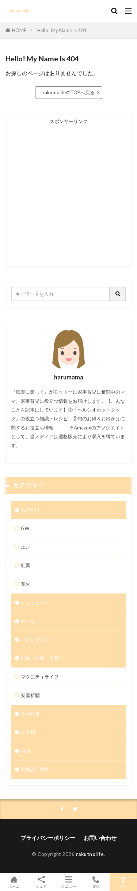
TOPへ (123, 882)
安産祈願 (30, 695)
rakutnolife (90, 854)
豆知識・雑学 (35, 769)
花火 (25, 584)
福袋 (25, 751)
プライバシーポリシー (47, 837)
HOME (19, 30)
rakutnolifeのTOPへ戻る (69, 92)
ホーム (13, 882)
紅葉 (25, 565)
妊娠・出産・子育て (42, 658)
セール (28, 621)
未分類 (28, 732)
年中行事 (30, 714)
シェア (41, 882)
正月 (25, 547)
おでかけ (30, 510)
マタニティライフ (40, 677)
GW (25, 528)
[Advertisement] (68, 192)
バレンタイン (35, 639)
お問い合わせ (100, 837)
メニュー (68, 882)
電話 (96, 882)
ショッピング (35, 602)
